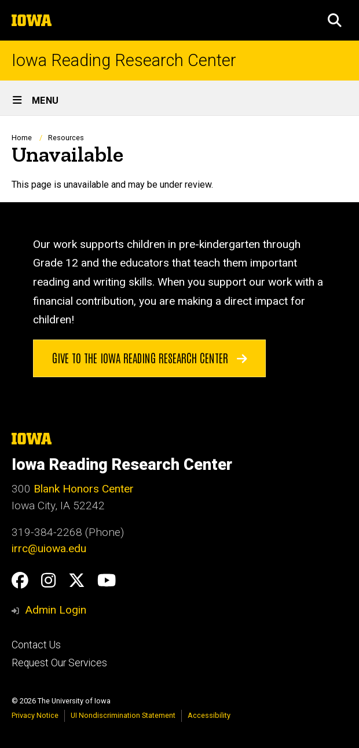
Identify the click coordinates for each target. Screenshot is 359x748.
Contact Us (36, 645)
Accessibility (209, 715)
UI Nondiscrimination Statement (123, 715)
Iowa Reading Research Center (124, 60)
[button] (334, 20)
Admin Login (55, 609)
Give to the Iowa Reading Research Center (149, 356)
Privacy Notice (35, 715)
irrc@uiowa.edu (49, 548)
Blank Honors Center (84, 488)
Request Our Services (59, 663)
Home (22, 137)
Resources (66, 137)
